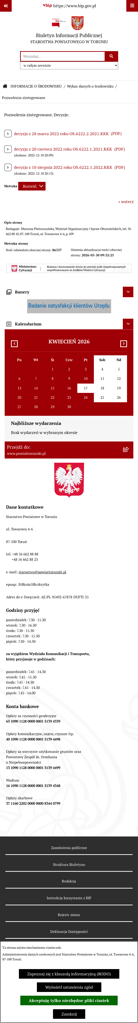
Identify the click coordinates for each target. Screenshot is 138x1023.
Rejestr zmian (69, 915)
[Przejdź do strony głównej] (69, 31)
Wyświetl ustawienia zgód (69, 987)
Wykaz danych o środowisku (90, 86)
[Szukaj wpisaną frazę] (111, 56)
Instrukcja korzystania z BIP (69, 898)
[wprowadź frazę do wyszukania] (62, 56)
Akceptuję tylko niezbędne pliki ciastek (69, 1000)
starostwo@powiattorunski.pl (42, 572)
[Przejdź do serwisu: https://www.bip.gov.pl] (69, 5)
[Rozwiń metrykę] (32, 186)
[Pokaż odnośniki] (6, 6)
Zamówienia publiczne (69, 848)
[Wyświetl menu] (132, 6)
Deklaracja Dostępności (69, 931)
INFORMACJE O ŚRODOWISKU (36, 86)
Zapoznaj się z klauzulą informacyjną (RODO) (69, 974)
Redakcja (69, 881)
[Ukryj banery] (128, 292)
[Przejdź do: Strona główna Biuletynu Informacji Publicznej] (5, 86)
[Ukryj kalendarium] (128, 324)
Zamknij (69, 1014)
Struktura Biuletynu (69, 864)
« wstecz (126, 201)
